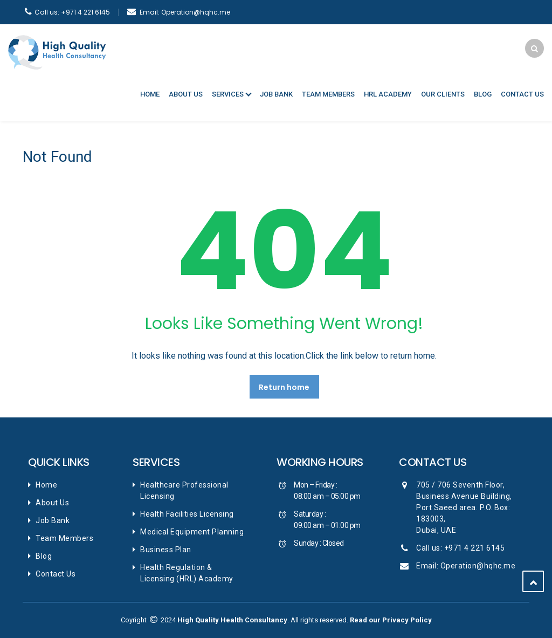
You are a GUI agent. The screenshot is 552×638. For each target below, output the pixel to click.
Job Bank (276, 94)
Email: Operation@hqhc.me (465, 565)
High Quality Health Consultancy (232, 620)
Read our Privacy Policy (391, 620)
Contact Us (522, 94)
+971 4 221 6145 (72, 12)
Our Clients (443, 94)
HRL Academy (388, 94)
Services (228, 94)
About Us (186, 94)
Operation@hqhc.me (185, 12)
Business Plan (165, 549)
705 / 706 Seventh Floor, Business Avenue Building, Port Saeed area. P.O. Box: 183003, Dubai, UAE (464, 507)
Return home (284, 387)
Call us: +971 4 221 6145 (460, 548)
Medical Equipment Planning (192, 531)
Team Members (328, 94)
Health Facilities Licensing (187, 514)
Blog (483, 94)
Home (150, 94)
